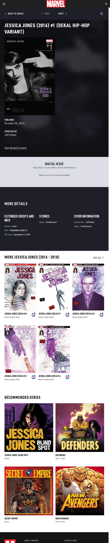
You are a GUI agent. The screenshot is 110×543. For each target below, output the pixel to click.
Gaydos (12, 317)
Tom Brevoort (51, 222)
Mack (18, 317)
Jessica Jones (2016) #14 (49, 376)
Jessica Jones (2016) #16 (83, 313)
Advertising (70, 540)
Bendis (6, 317)
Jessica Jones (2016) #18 (15, 313)
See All (98, 257)
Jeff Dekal (10, 134)
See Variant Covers (15, 147)
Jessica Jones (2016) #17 (49, 313)
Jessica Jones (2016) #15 (15, 376)
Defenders (60, 455)
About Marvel (32, 540)
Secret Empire (11, 518)
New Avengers (62, 518)
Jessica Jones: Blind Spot (16, 455)
